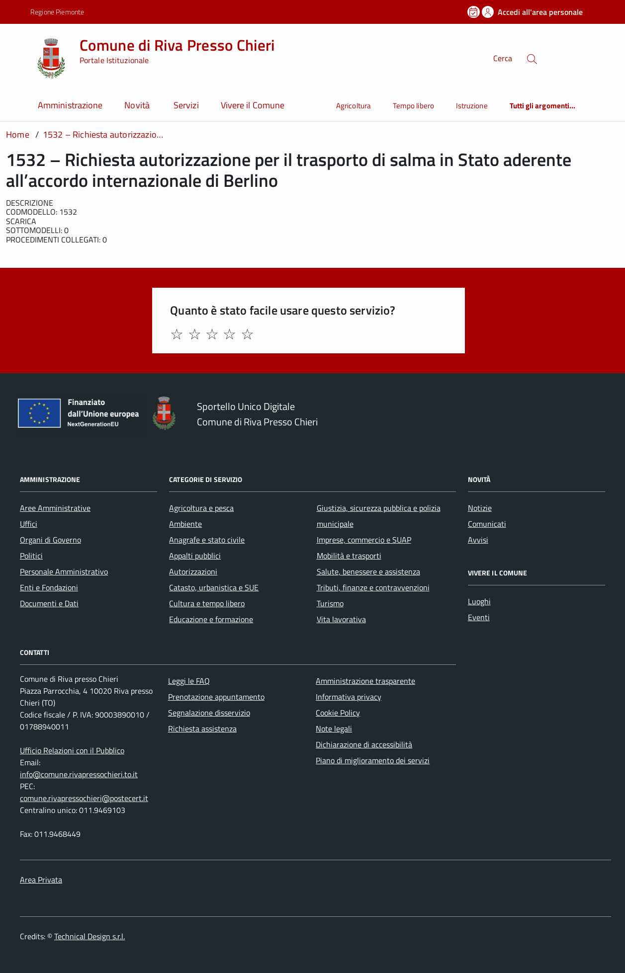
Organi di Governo (50, 540)
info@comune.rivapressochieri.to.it (79, 774)
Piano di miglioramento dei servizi (373, 760)
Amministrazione (70, 105)
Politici (31, 556)
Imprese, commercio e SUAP (364, 540)
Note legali (334, 728)
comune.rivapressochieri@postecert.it (84, 798)
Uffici (28, 524)
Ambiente (185, 524)
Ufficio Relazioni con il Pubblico (72, 750)
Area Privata (41, 880)
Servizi (186, 105)
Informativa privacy (348, 697)
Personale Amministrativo (64, 571)
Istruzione (472, 105)
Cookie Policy (338, 713)
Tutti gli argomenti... (543, 105)
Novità (138, 105)
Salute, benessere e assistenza (368, 571)
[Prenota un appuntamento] (474, 12)
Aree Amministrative (55, 508)
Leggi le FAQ (189, 681)
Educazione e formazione (211, 619)
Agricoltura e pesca (201, 508)
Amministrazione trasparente (365, 681)
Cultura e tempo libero (207, 603)
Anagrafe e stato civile (207, 540)
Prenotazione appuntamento (216, 697)
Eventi (479, 617)
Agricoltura (353, 105)
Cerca (502, 59)
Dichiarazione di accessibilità (364, 744)
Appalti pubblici (195, 556)
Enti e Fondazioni (49, 587)
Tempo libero (413, 105)
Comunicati (487, 524)
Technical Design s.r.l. (89, 936)
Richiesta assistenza (202, 728)
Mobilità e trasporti (349, 556)
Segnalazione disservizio (209, 713)
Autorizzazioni (193, 571)
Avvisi (478, 540)
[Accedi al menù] (17, 57)
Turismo (330, 603)
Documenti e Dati (49, 603)
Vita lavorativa (341, 619)
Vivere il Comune (252, 105)
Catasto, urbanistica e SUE (214, 587)
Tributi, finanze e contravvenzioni (373, 587)
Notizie (480, 508)
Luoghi (479, 601)
